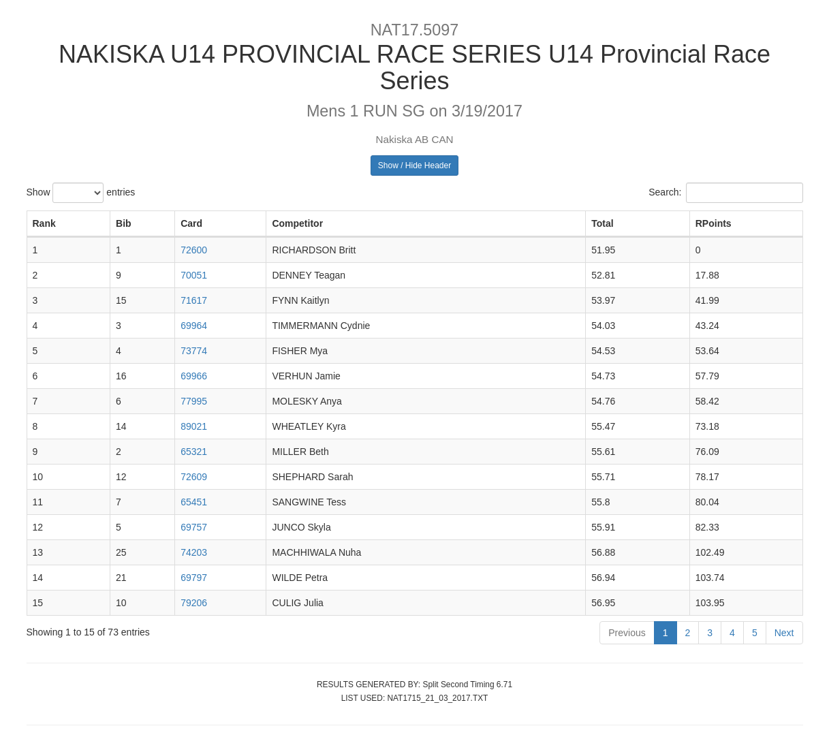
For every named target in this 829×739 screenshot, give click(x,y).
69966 (194, 376)
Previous (626, 632)
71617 (194, 300)
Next (784, 632)
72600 (194, 250)
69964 (194, 325)
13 (38, 552)
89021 (194, 426)
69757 (194, 527)
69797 (194, 577)
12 (38, 527)
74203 (194, 552)
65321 (194, 451)
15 (38, 602)
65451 (194, 502)
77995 (194, 401)
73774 (194, 350)
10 (38, 476)
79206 (194, 602)
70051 (194, 275)
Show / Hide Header (414, 165)
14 (38, 577)
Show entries (81, 193)
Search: (725, 193)
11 (38, 502)
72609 (194, 476)
